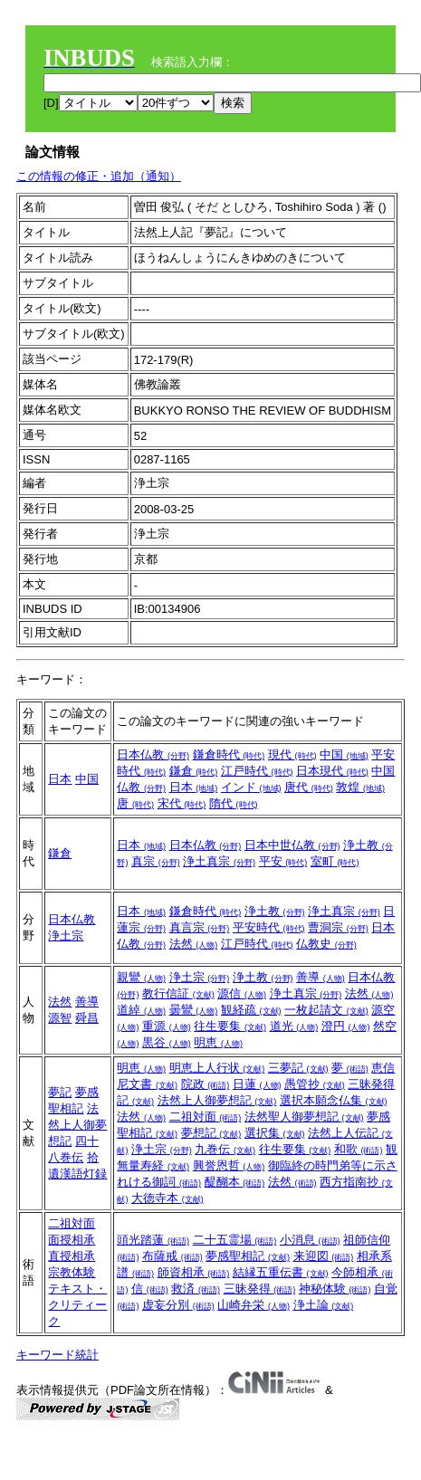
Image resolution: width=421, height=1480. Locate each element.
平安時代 (269, 927)
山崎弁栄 (253, 1305)
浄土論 (323, 1305)
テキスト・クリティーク (77, 1305)
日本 (60, 779)
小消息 (310, 1239)
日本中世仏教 (292, 845)
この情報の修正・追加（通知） (98, 176)
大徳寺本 (167, 1198)
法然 (193, 943)
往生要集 (230, 1026)
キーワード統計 (57, 1354)
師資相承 (194, 1272)
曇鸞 (193, 1010)
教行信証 (178, 993)
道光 (294, 1026)
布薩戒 (172, 1256)
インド (251, 787)
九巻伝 (225, 1149)
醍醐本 (235, 1182)
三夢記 (298, 1067)
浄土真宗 (219, 861)
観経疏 (251, 1010)
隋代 (233, 803)
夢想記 (211, 1133)
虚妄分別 (178, 1305)
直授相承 (71, 1256)
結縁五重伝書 (281, 1272)
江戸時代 (257, 771)
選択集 (274, 1133)
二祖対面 (205, 1116)
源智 (60, 1018)
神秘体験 (335, 1288)
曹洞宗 (338, 927)
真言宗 (199, 927)
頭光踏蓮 (153, 1239)
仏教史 (326, 943)
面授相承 (71, 1239)
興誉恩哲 (229, 1165)
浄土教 (274, 911)
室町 (335, 861)
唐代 (308, 787)
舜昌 (87, 1018)
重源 (166, 1026)
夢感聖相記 (248, 1256)
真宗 (155, 861)
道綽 (141, 1010)
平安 (283, 861)
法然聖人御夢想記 (304, 1116)
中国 (87, 779)
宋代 (182, 803)
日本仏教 (153, 754)
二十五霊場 (235, 1239)
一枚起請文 (326, 1010)
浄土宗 (65, 935)
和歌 (358, 1149)
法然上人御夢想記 (77, 1125)
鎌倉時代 (229, 754)
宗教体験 (71, 1272)
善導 (87, 1001)
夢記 (60, 1092)
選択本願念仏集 (334, 1100)
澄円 (345, 1026)
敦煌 (360, 787)
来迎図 (323, 1256)
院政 (205, 1084)
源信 (241, 993)
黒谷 (166, 1042)
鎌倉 (193, 771)
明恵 (218, 1042)
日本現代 (332, 771)
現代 (292, 754)
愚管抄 (314, 1084)
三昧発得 (260, 1288)
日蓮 (257, 1084)
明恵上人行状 (217, 1067)
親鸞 (141, 977)
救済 (195, 1288)
